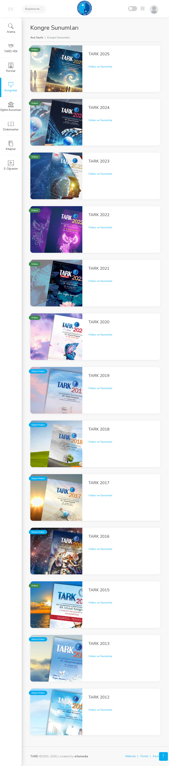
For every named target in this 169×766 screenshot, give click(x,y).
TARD (34, 756)
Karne (156, 756)
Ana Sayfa (36, 37)
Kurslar (11, 67)
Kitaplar (11, 145)
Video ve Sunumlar (100, 67)
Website (130, 756)
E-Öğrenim (11, 165)
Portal (144, 756)
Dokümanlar (11, 126)
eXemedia (81, 756)
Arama (11, 28)
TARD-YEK (11, 48)
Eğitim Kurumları (10, 106)
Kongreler (11, 87)
